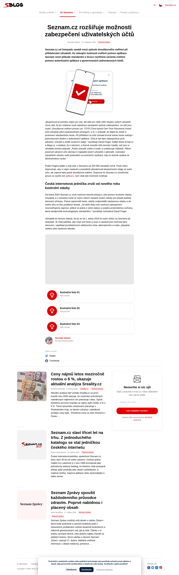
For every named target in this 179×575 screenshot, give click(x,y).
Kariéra (34, 564)
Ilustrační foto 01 (70, 292)
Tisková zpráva (104, 42)
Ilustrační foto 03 (70, 324)
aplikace (70, 176)
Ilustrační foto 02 (70, 308)
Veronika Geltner (63, 338)
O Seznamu (22, 564)
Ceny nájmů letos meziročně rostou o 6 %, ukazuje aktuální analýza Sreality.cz (77, 379)
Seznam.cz (170, 5)
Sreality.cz (84, 389)
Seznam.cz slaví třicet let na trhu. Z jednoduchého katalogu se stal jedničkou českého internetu (77, 440)
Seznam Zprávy (85, 512)
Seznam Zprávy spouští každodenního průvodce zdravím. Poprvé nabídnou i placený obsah (77, 500)
